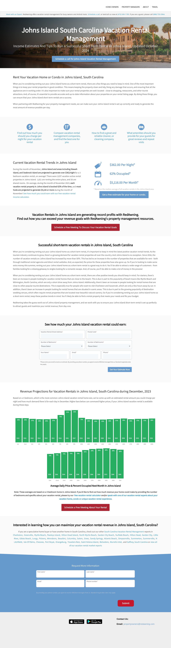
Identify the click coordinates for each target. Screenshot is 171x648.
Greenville (28, 535)
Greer (86, 539)
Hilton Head (135, 535)
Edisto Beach (25, 539)
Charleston (18, 535)
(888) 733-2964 (158, 17)
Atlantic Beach (110, 539)
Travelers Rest (74, 542)
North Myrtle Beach (87, 535)
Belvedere (104, 542)
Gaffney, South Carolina (137, 542)
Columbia (71, 539)
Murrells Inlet (116, 542)
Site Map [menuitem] (158, 643)
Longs (35, 539)
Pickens (42, 539)
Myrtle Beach (40, 535)
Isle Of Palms (29, 542)
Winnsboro (52, 539)
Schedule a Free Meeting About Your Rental (85, 508)
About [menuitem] (105, 643)
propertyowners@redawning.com (139, 624)
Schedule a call (94, 17)
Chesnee (40, 542)
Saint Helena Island (89, 542)
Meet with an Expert (14, 17)
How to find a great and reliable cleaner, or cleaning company (104, 136)
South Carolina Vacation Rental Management (124, 532)
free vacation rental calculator (87, 496)
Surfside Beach (122, 535)
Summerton (136, 539)
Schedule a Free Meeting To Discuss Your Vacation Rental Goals (85, 228)
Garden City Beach (106, 535)
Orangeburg (61, 542)
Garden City (147, 535)
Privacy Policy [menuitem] (134, 643)
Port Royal (49, 542)
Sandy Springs (96, 539)
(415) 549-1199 (123, 17)
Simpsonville (124, 539)
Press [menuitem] (118, 643)
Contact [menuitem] (125, 643)
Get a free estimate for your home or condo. (124, 195)
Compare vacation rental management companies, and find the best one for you (66, 138)
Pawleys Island (53, 535)
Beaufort (62, 539)
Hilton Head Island (69, 535)
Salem (80, 539)
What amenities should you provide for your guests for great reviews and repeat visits (141, 138)
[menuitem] (113, 7)
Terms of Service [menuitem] (147, 643)
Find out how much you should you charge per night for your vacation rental (29, 138)
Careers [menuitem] (111, 643)
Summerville (148, 539)
